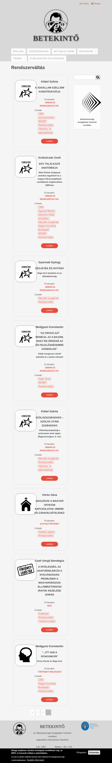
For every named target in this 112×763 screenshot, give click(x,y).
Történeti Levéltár (47, 621)
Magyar (96, 3)
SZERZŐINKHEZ (39, 51)
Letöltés (49, 141)
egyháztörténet (49, 524)
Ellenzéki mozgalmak (48, 222)
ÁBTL (49, 606)
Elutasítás (94, 752)
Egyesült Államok (47, 211)
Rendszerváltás (46, 125)
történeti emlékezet (50, 672)
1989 (41, 114)
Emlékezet (43, 614)
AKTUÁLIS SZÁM (64, 51)
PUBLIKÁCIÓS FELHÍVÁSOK (47, 58)
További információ (35, 760)
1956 (41, 680)
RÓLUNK (18, 51)
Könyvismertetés (46, 117)
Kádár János (44, 379)
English (84, 3)
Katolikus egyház (46, 532)
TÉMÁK (19, 58)
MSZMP (42, 121)
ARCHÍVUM (87, 51)
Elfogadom (81, 752)
